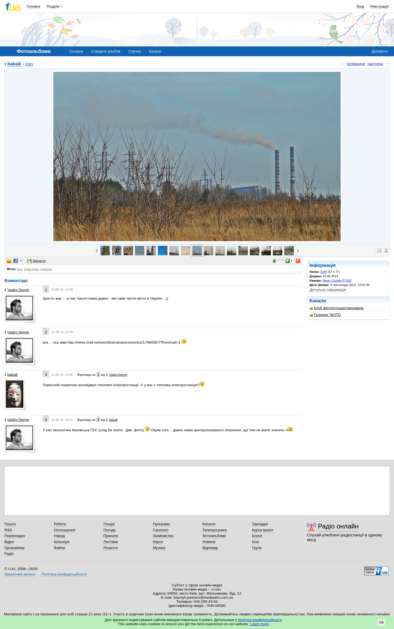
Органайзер (14, 548)
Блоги (257, 536)
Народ (59, 536)
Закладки (260, 524)
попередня (356, 64)
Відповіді (210, 548)
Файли (59, 548)
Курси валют (262, 530)
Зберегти (36, 261)
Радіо (9, 553)
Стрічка (134, 51)
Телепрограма (214, 530)
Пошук (109, 524)
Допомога (379, 51)
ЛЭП (29, 64)
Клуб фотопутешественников (336, 308)
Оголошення (64, 530)
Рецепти (110, 548)
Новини (208, 542)
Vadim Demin (16, 290)
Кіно (255, 542)
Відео (9, 542)
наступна (375, 64)
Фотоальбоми (214, 536)
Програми (161, 524)
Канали (155, 51)
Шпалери (61, 542)
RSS (8, 530)
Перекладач (14, 536)
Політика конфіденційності (64, 574)
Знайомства (163, 536)
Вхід (360, 6)
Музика (159, 548)
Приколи (110, 536)
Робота (60, 524)
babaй (14, 64)
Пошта (10, 524)
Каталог (209, 524)
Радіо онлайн (338, 526)
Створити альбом (105, 51)
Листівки (110, 542)
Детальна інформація (327, 290)
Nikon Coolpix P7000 (337, 280)
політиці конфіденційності (260, 620)
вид (19, 269)
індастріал (31, 269)
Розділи (53, 6)
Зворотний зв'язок (19, 574)
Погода (109, 530)
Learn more (259, 624)
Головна (33, 6)
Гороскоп (160, 530)
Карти (158, 542)
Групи (257, 548)
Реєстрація (379, 6)
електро (46, 269)
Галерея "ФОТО (325, 315)
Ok (381, 622)
